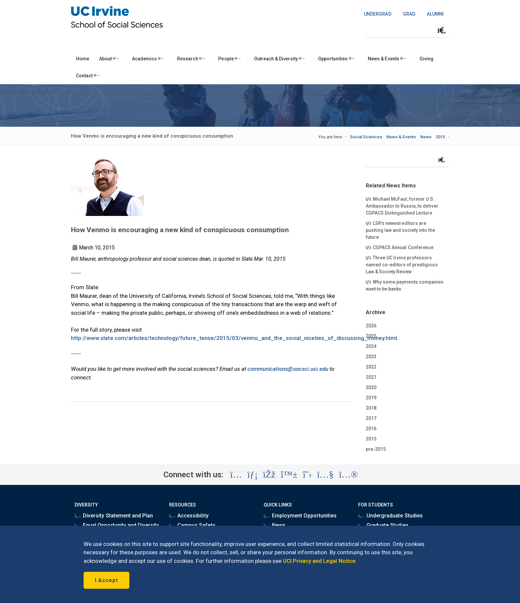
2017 (371, 418)
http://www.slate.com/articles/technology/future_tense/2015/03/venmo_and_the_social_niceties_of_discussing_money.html (234, 338)
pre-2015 (376, 449)
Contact (87, 75)
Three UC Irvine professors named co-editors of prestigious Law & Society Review (402, 264)
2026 (371, 325)
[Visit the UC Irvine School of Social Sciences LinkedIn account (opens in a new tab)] (252, 475)
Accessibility (188, 515)
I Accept (106, 580)
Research (191, 58)
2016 (371, 428)
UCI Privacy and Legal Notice (319, 561)
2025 (371, 336)
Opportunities (336, 58)
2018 (371, 408)
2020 (371, 387)
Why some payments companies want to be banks (404, 285)
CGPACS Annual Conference (399, 247)
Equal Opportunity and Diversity (117, 525)
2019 (371, 397)
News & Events (387, 58)
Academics (148, 58)
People (229, 58)
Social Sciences (366, 136)
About (109, 58)
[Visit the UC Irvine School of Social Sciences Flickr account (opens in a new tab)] (348, 475)
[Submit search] (441, 30)
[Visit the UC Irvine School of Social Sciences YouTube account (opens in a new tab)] (325, 475)
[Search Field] (407, 30)
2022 (371, 366)
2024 (371, 346)
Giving (426, 58)
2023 (371, 356)
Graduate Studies (383, 525)
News (425, 136)
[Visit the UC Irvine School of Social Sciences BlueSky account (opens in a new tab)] (289, 475)
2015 (440, 136)
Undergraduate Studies (390, 515)
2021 (371, 377)
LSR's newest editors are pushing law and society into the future (400, 230)
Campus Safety (192, 525)
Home (82, 58)
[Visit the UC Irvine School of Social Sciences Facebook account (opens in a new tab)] (269, 475)
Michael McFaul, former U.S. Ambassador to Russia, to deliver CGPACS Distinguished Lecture (402, 206)
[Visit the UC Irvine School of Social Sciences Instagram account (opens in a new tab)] (236, 475)
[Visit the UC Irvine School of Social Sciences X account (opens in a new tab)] (307, 475)
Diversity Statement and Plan (114, 515)
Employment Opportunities (300, 515)
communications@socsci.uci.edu (287, 369)
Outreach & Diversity (279, 58)
